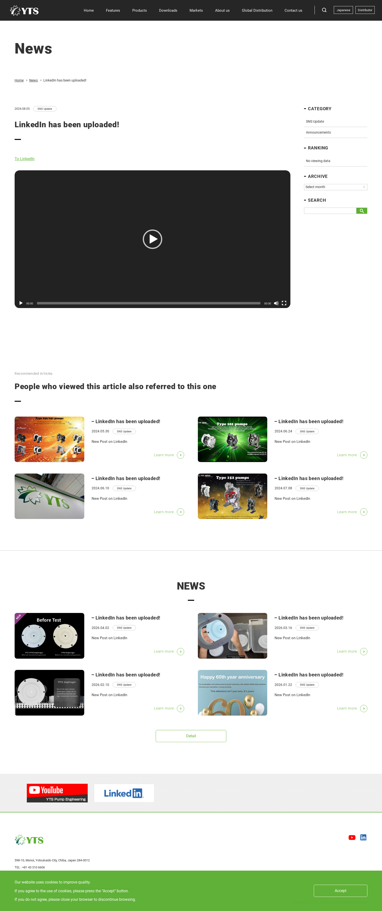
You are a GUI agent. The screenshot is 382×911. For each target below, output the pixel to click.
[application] (152, 241)
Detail (191, 738)
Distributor (365, 10)
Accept (340, 890)
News (33, 80)
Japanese (343, 10)
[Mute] (276, 305)
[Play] (21, 305)
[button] (152, 241)
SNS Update (45, 108)
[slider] (148, 306)
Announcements (318, 132)
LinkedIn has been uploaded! (128, 428)
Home (19, 80)
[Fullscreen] (284, 305)
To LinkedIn (25, 161)
